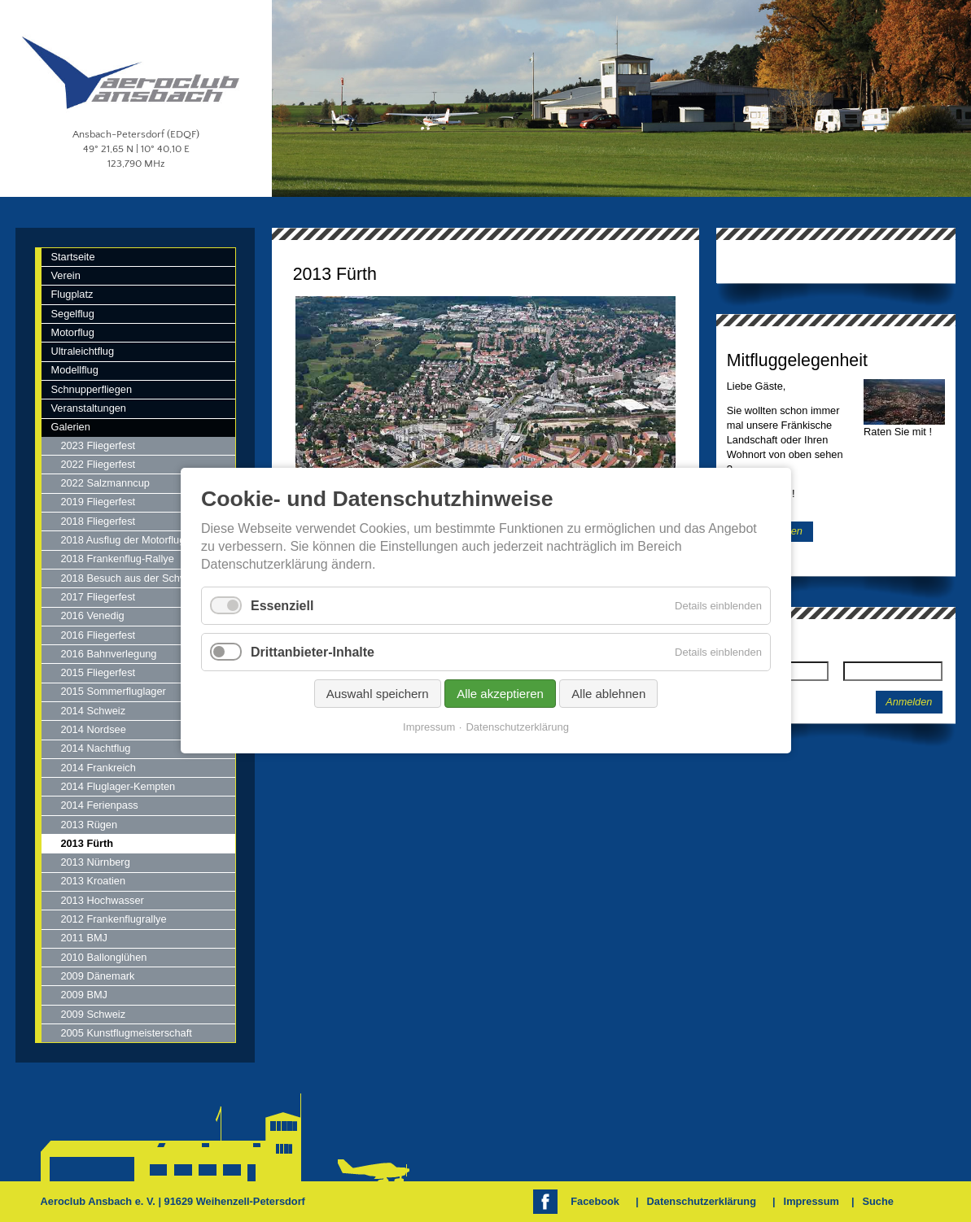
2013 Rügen (88, 824)
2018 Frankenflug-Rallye (116, 558)
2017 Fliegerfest (97, 597)
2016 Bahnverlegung (108, 654)
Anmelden (909, 702)
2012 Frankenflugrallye (113, 919)
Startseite (72, 257)
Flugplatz (71, 294)
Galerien (70, 427)
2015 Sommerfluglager (112, 691)
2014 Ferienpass (99, 805)
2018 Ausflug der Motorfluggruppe (138, 540)
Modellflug (74, 370)
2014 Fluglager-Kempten (117, 786)
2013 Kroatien (92, 881)
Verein (65, 275)
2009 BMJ (83, 995)
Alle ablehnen (608, 694)
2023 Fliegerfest (97, 445)
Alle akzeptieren (500, 694)
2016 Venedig (92, 615)
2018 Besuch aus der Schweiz (130, 578)
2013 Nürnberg (94, 862)
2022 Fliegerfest (97, 464)
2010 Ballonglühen (103, 957)
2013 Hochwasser (101, 900)
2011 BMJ (83, 938)
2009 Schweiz (92, 1014)
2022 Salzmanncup (105, 483)
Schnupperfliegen (91, 389)
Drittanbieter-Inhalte (312, 652)
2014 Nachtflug (95, 748)
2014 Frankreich (97, 768)
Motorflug (72, 332)
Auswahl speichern (377, 694)
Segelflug (72, 314)
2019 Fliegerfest (97, 501)
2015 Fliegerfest (97, 672)
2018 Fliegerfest (97, 521)
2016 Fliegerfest (97, 635)
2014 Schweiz (92, 711)
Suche (877, 1201)
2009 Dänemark (97, 976)
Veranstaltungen (88, 408)
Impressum (811, 1201)
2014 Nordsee (92, 729)
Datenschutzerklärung (701, 1201)
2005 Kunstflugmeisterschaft (125, 1033)
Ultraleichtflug (82, 351)
